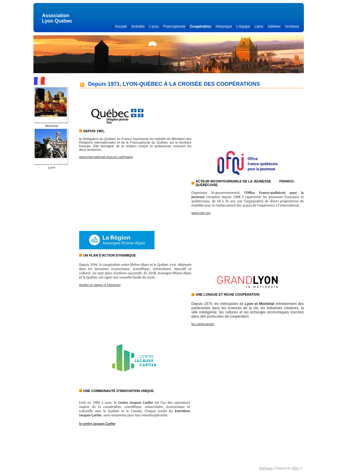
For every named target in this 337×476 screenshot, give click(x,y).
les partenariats (203, 324)
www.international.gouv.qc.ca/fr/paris (106, 157)
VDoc (295, 468)
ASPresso (266, 468)
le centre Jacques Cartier (97, 424)
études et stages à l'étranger (100, 285)
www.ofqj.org (201, 213)
